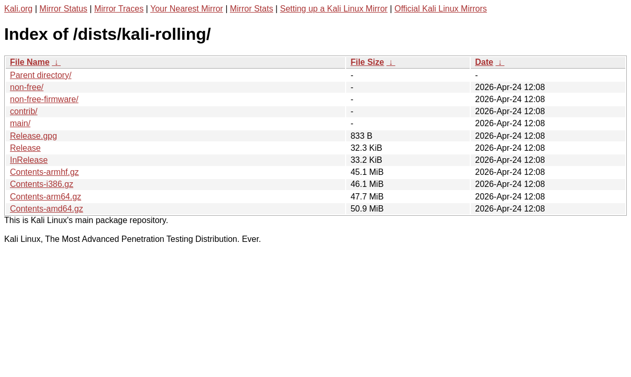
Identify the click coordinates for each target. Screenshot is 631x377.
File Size (367, 62)
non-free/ (26, 87)
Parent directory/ (40, 75)
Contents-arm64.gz (45, 196)
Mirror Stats (251, 8)
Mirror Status (63, 8)
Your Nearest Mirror (186, 8)
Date (484, 62)
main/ (20, 123)
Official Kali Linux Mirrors (440, 8)
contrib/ (23, 111)
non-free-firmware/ (44, 99)
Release (25, 147)
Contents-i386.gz (41, 184)
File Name (30, 62)
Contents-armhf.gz (44, 172)
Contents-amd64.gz (46, 208)
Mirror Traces (118, 8)
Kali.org (18, 8)
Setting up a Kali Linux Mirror (334, 8)
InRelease (29, 160)
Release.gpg (33, 135)
